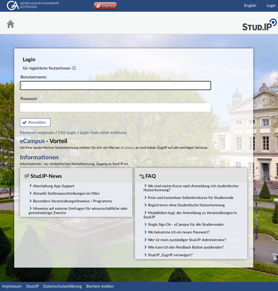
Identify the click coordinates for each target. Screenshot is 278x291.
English (250, 6)
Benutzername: (115, 82)
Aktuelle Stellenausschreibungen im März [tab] (64, 193)
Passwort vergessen (37, 133)
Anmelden (37, 123)
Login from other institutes (103, 133)
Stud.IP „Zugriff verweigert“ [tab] (168, 255)
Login (271, 6)
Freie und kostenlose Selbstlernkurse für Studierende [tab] (188, 197)
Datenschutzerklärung (62, 286)
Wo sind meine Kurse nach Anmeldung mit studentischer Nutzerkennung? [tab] (191, 187)
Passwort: (115, 104)
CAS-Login (67, 133)
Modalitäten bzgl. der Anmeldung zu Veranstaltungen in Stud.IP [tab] (190, 214)
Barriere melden (100, 286)
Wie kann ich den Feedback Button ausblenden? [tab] (183, 247)
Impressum (12, 286)
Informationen (39, 157)
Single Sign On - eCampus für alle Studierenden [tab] (183, 224)
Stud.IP (32, 286)
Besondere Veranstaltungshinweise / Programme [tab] (70, 201)
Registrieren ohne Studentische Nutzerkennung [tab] (184, 205)
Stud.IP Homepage (259, 22)
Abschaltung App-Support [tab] (51, 185)
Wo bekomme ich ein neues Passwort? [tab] (176, 232)
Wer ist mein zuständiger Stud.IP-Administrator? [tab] (184, 239)
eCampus (32, 141)
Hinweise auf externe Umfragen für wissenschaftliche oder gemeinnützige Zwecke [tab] (78, 210)
